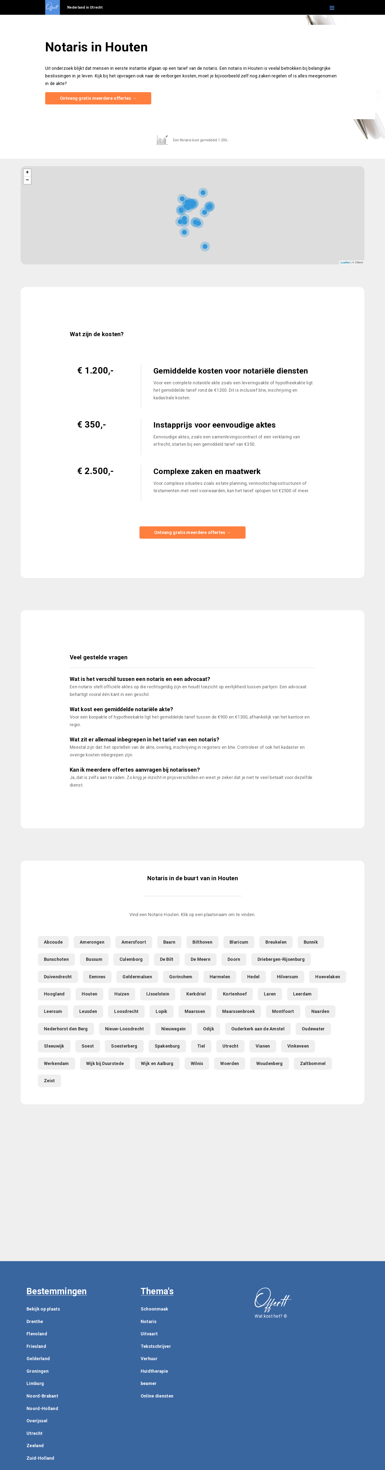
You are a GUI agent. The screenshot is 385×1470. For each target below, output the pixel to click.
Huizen (121, 994)
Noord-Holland (42, 1409)
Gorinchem (180, 977)
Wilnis (197, 1063)
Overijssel (37, 1421)
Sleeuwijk (54, 1046)
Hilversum (287, 977)
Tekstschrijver (156, 1346)
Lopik (161, 1011)
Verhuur (149, 1359)
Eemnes (97, 977)
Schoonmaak (154, 1309)
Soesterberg (124, 1046)
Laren (270, 994)
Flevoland (37, 1334)
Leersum (53, 1011)
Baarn (169, 942)
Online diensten (157, 1396)
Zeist (49, 1081)
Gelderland (38, 1359)
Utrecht (230, 1046)
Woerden (229, 1063)
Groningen (38, 1371)
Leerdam (302, 994)
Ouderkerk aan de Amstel (258, 1029)
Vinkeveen (298, 1046)
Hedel (253, 977)
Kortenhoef (235, 994)
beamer (149, 1384)
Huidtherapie (154, 1371)
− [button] (27, 181)
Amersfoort (134, 942)
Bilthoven (202, 942)
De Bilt (167, 959)
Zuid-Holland (41, 1458)
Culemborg (131, 959)
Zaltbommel (313, 1063)
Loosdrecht (126, 1011)
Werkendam (56, 1063)
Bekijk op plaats (43, 1309)
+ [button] (27, 173)
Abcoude (53, 942)
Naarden (320, 1011)
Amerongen (92, 942)
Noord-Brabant (42, 1396)
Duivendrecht (58, 977)
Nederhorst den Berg (66, 1029)
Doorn (234, 959)
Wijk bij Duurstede (105, 1063)
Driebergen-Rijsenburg (281, 959)
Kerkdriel (196, 994)
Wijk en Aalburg (157, 1063)
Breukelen (276, 942)
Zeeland (35, 1446)
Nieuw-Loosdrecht (124, 1029)
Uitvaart (149, 1334)
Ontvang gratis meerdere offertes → (98, 98)
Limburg (35, 1384)
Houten (89, 994)
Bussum (94, 959)
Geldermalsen (137, 977)
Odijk (208, 1029)
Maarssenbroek (238, 1011)
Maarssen (195, 1011)
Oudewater (313, 1029)
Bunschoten (56, 959)
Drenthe (35, 1322)
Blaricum (239, 942)
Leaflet (345, 262)
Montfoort (283, 1011)
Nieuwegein (173, 1029)
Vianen (263, 1046)
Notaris (148, 1322)
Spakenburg (167, 1046)
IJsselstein (157, 994)
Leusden (88, 1011)
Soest (88, 1046)
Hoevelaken (327, 977)
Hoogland (54, 994)
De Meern (200, 959)
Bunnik (311, 942)
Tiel (201, 1046)
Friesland (36, 1346)
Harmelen (220, 977)
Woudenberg (269, 1063)
